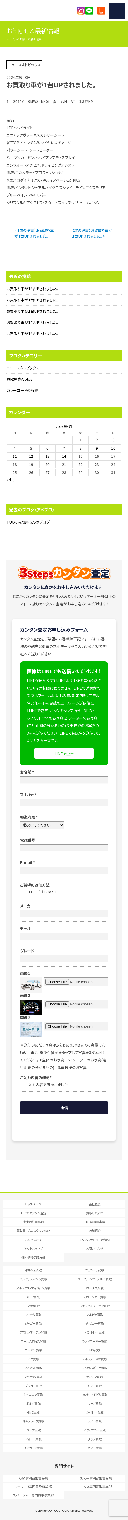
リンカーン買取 (33, 1448)
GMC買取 (33, 1412)
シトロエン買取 (33, 1394)
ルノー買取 (95, 1386)
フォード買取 (33, 1439)
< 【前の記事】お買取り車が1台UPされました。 (34, 233)
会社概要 (95, 1204)
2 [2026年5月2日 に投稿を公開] (97, 439)
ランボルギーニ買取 (94, 1368)
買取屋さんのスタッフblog (33, 1230)
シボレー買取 (94, 1412)
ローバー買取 (33, 1350)
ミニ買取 (33, 1359)
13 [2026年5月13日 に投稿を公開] (47, 456)
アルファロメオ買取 (94, 1359)
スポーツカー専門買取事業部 (33, 1495)
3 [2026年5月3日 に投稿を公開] (113, 439)
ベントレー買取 (94, 1332)
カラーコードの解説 (22, 390)
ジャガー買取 (33, 1323)
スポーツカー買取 (94, 1297)
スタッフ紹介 (33, 1240)
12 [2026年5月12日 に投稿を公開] (31, 456)
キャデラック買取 (33, 1421)
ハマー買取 (94, 1448)
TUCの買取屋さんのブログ (28, 522)
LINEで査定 (64, 753)
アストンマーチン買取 (33, 1332)
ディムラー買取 (94, 1323)
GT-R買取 (33, 1297)
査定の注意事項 (33, 1222)
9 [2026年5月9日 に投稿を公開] (97, 448)
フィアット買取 (33, 1368)
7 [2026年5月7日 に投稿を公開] (64, 448)
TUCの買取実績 (94, 1222)
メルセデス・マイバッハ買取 (33, 1288)
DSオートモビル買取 (94, 1394)
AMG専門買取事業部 (33, 1478)
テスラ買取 (94, 1421)
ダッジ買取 (95, 1439)
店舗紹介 (95, 1230)
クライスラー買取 (94, 1430)
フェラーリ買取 (94, 1270)
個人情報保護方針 (33, 1257)
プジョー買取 (33, 1386)
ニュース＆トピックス (22, 368)
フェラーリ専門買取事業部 (33, 1486)
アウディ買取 (33, 1314)
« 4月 (10, 479)
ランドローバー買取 (94, 1341)
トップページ (33, 1204)
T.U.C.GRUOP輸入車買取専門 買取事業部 (32, 10)
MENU (117, 11)
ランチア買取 (94, 1376)
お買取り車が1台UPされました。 (32, 288)
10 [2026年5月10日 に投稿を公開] (113, 448)
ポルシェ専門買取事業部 (95, 1478)
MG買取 (94, 1350)
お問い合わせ (94, 1248)
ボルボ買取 (33, 1403)
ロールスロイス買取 (33, 1341)
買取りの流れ (94, 1213)
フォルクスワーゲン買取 (95, 1306)
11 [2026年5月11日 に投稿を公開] (15, 456)
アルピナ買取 (94, 1314)
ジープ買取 (33, 1430)
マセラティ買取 (33, 1376)
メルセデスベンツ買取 (33, 1279)
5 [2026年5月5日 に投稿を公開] (31, 448)
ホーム (10, 39)
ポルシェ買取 (33, 1270)
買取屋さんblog (19, 379)
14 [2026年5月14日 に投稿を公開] (64, 456)
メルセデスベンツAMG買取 (95, 1279)
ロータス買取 (94, 1288)
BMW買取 (33, 1306)
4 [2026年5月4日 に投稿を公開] (15, 448)
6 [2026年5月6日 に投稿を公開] (47, 448)
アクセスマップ (33, 1248)
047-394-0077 (101, 11)
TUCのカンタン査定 (33, 1213)
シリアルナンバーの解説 (94, 1240)
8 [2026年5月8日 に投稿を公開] (80, 448)
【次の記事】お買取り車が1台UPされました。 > (92, 233)
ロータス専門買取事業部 (94, 1486)
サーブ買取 (95, 1403)
